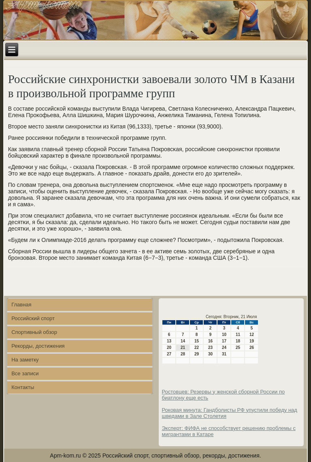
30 (210, 354)
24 (224, 347)
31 (224, 354)
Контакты (22, 387)
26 (251, 347)
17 (224, 341)
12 (251, 334)
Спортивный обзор (34, 332)
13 (169, 341)
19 (251, 341)
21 (183, 347)
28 (183, 354)
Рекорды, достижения (37, 346)
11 (238, 334)
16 (210, 341)
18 (238, 341)
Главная (21, 305)
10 (224, 334)
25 (238, 347)
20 (169, 347)
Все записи (24, 373)
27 (169, 354)
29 (196, 354)
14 (183, 341)
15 (196, 341)
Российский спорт (33, 318)
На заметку (24, 360)
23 (210, 347)
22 (196, 347)
